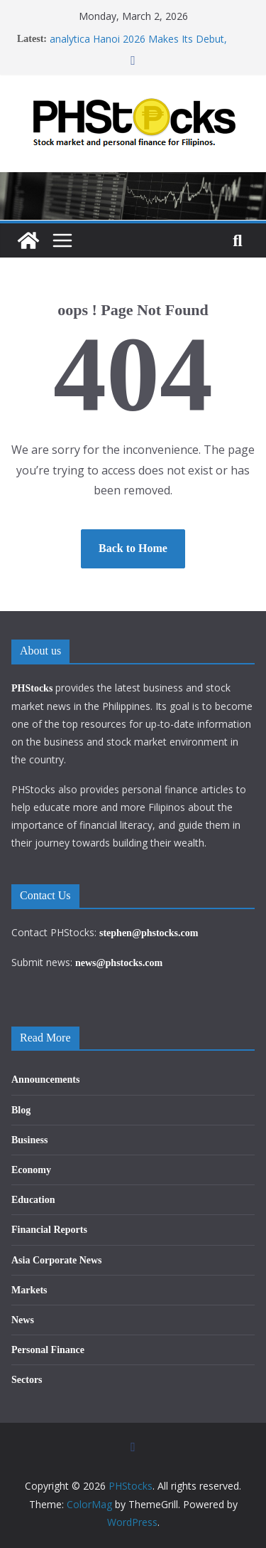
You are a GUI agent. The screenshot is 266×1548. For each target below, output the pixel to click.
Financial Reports (49, 1229)
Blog (21, 1110)
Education (33, 1199)
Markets (29, 1290)
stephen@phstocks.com (148, 933)
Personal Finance (47, 1350)
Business (29, 1140)
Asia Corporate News (56, 1260)
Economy (31, 1170)
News (22, 1320)
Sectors (27, 1379)
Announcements (45, 1079)
